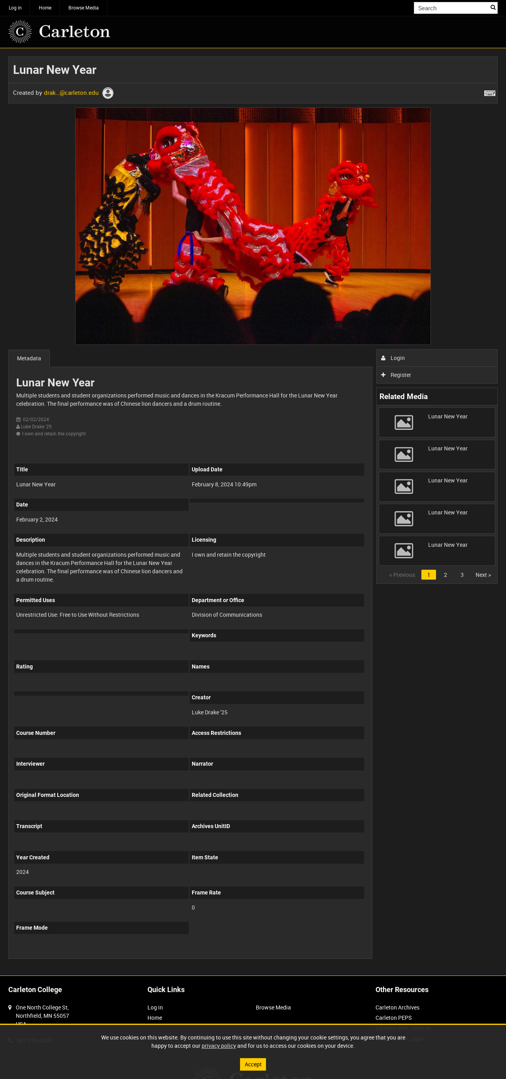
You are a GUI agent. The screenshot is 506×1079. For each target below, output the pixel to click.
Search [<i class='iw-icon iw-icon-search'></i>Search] (493, 7)
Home (45, 7)
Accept (253, 1064)
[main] (253, 511)
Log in (15, 7)
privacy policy (219, 1045)
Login (393, 358)
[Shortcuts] (489, 91)
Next (483, 574)
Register (396, 374)
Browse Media (83, 7)
